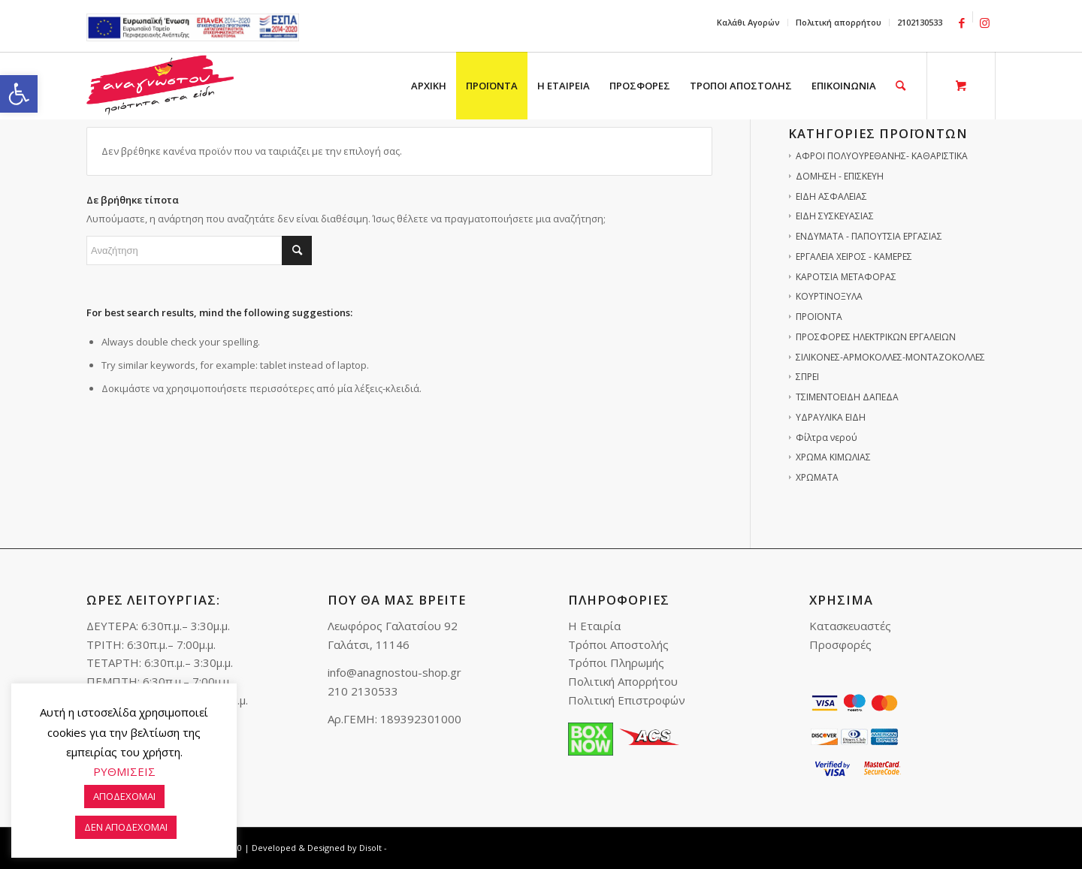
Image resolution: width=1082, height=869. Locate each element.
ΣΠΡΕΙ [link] (807, 376)
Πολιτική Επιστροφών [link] (626, 700)
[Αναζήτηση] (199, 250)
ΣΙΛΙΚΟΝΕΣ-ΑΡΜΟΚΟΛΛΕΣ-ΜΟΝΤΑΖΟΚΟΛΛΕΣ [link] (890, 357)
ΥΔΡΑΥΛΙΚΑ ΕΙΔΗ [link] (831, 417)
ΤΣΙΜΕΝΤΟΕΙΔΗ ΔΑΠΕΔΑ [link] (847, 397)
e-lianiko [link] (192, 27)
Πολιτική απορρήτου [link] (838, 22)
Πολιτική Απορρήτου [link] (623, 681)
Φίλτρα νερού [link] (826, 437)
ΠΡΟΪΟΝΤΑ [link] (819, 316)
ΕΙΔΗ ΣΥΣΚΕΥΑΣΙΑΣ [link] (835, 216)
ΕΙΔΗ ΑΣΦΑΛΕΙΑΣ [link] (831, 196)
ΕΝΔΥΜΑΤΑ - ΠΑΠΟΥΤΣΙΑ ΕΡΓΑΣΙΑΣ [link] (869, 236)
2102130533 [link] (919, 22)
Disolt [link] (370, 847)
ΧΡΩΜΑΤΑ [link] (817, 477)
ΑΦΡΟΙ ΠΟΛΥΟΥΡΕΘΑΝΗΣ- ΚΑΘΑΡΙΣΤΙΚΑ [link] (882, 155)
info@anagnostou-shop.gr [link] (394, 672)
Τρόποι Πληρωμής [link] (616, 662)
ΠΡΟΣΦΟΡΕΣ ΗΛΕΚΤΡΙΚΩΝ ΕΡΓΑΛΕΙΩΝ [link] (876, 336)
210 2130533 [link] (363, 691)
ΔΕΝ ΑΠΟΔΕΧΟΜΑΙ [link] (126, 827)
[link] (19, 94)
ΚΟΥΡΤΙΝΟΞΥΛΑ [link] (829, 296)
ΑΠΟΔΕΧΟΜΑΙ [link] (124, 796)
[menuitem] (748, 22)
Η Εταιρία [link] (594, 625)
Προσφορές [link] (840, 644)
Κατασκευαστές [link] (850, 625)
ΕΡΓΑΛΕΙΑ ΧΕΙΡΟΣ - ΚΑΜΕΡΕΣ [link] (854, 256)
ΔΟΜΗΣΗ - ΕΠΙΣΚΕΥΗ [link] (840, 176)
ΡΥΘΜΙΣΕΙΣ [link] (124, 771)
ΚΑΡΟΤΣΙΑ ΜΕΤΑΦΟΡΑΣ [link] (846, 276)
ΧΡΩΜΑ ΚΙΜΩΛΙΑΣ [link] (833, 457)
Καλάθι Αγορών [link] (748, 22)
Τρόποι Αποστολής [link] (618, 644)
